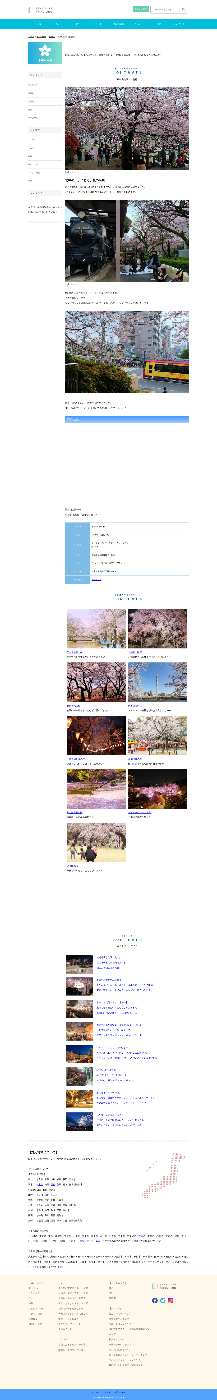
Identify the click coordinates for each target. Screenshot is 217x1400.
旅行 (78, 24)
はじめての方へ (36, 1308)
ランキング (179, 24)
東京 (40, 1184)
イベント (138, 24)
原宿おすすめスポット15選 (71, 1298)
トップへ (32, 140)
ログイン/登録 (141, 9)
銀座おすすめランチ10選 (70, 1349)
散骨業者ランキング (119, 1318)
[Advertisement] (45, 279)
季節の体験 (118, 24)
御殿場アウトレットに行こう (73, 1313)
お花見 (52, 37)
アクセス (77, 571)
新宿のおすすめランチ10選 (71, 1344)
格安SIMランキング (119, 1339)
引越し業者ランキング (120, 1324)
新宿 (98, 1241)
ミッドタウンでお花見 (139, 812)
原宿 (82, 1241)
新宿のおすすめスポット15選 (73, 1293)
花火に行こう (34, 85)
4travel (74, 172)
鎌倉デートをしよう (68, 1318)
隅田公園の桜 (135, 705)
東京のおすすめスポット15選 (73, 1288)
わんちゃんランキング (120, 1313)
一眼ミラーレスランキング (122, 1344)
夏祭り (31, 93)
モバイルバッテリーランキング (124, 1360)
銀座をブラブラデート (69, 1324)
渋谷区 (142, 1236)
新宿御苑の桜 (73, 705)
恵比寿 (90, 1241)
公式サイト (77, 579)
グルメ (58, 24)
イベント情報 (34, 173)
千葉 (53, 1184)
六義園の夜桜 (135, 652)
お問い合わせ (35, 1324)
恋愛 (159, 24)
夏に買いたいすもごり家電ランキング (128, 1365)
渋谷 (111, 1293)
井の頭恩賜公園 (75, 812)
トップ (38, 24)
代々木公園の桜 (75, 652)
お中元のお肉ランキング (121, 1349)
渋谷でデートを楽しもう (70, 1308)
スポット (77, 526)
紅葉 (30, 110)
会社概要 (33, 1318)
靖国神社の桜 (135, 759)
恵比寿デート (65, 1329)
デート (98, 24)
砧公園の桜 (72, 866)
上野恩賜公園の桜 (76, 759)
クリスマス (33, 118)
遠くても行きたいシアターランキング (128, 1355)
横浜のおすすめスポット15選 (73, 1303)
